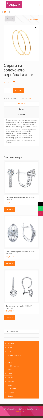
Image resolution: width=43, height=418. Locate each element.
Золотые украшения (14, 355)
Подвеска (11, 381)
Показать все (33, 19)
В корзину (18, 90)
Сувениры (11, 392)
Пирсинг (10, 377)
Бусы (9, 351)
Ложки (10, 374)
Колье (9, 359)
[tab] (21, 104)
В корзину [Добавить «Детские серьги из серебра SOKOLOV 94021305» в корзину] (9, 318)
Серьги (30, 98)
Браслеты (11, 344)
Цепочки (10, 396)
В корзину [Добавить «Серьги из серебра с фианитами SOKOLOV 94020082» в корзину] (9, 209)
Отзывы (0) (21, 114)
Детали (21, 109)
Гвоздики (13, 388)
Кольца (10, 363)
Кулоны (10, 370)
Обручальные (14, 366)
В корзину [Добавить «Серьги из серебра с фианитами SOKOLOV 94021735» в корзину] (9, 264)
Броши (10, 347)
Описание (21, 104)
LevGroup (19, 411)
